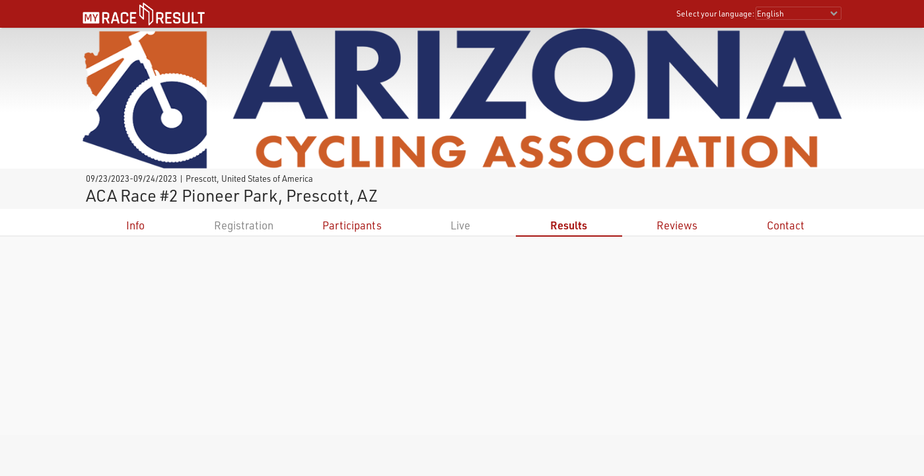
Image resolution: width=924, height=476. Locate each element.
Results (568, 225)
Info (135, 225)
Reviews (677, 225)
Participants (352, 225)
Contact (785, 225)
